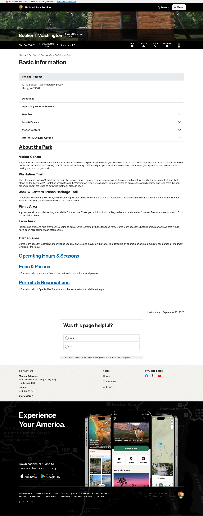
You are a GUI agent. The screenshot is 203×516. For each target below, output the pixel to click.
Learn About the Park (48, 45)
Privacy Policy (43, 494)
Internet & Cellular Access (37, 137)
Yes (72, 337)
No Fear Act (36, 497)
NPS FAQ (22, 497)
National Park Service (157, 493)
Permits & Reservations (44, 282)
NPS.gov (22, 55)
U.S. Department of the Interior (162, 496)
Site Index (109, 381)
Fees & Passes (30, 122)
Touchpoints (125, 357)
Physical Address (32, 76)
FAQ (106, 376)
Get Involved (68, 45)
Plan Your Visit (27, 45)
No (71, 346)
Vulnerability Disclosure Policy (76, 497)
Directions (28, 98)
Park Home (33, 55)
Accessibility (25, 494)
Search (163, 7)
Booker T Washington (40, 35)
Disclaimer (51, 497)
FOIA (56, 494)
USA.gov (100, 497)
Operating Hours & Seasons (38, 106)
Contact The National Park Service (91, 494)
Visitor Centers (31, 129)
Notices (66, 494)
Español (108, 387)
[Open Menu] (179, 7)
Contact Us (25, 396)
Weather (27, 114)
